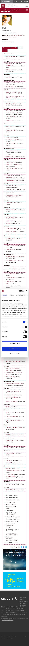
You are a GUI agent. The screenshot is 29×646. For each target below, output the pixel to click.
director (4, 48)
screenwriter (14, 48)
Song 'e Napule (10, 231)
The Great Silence (11, 130)
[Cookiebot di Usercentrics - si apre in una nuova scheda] (18, 291)
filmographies (8, 9)
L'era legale (9, 281)
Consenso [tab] (4, 295)
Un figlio (8, 77)
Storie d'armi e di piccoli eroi (14, 383)
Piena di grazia (10, 86)
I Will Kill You (10, 238)
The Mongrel (10, 249)
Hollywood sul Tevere (13, 361)
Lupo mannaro (10, 489)
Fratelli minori (10, 268)
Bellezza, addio (10, 103)
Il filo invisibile (10, 117)
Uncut (8, 434)
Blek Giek (8, 468)
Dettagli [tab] (12, 295)
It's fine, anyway (11, 56)
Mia (7, 283)
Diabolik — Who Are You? (13, 92)
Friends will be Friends (13, 164)
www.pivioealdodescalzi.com (9, 33)
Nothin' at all (10, 156)
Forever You (10, 162)
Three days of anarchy (13, 420)
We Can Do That (10, 376)
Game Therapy (10, 221)
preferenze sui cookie (7, 620)
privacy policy (10, 618)
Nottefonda (9, 66)
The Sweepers (10, 180)
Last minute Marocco (12, 397)
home (2, 9)
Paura (7, 286)
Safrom (8, 223)
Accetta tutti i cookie (14, 343)
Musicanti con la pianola (13, 82)
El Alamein (9, 462)
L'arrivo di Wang (11, 277)
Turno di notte (10, 453)
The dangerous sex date (13, 470)
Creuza (12, 42)
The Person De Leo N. (12, 440)
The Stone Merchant (12, 416)
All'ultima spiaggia (11, 273)
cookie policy (20, 618)
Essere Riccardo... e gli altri (14, 260)
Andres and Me (10, 395)
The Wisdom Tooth (11, 168)
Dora (7, 406)
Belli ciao (9, 110)
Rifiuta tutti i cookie (14, 354)
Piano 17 (8, 412)
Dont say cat (10, 484)
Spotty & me (9, 120)
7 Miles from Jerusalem (13, 391)
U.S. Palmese (9, 69)
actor (8, 48)
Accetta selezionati (14, 348)
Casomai (8, 460)
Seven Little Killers (12, 139)
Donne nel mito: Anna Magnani (15, 257)
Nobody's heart (10, 477)
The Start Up (10, 189)
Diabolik (8, 126)
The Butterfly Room (12, 245)
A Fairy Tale (9, 175)
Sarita (8, 137)
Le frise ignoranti (11, 217)
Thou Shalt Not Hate (12, 143)
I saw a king (9, 63)
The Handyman (10, 178)
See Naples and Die (11, 401)
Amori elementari (11, 229)
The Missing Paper (11, 202)
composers (16, 9)
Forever (8, 447)
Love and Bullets (11, 185)
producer (5, 50)
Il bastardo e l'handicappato (14, 427)
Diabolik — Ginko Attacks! (13, 113)
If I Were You (9, 474)
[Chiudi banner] (26, 290)
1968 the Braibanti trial (13, 151)
